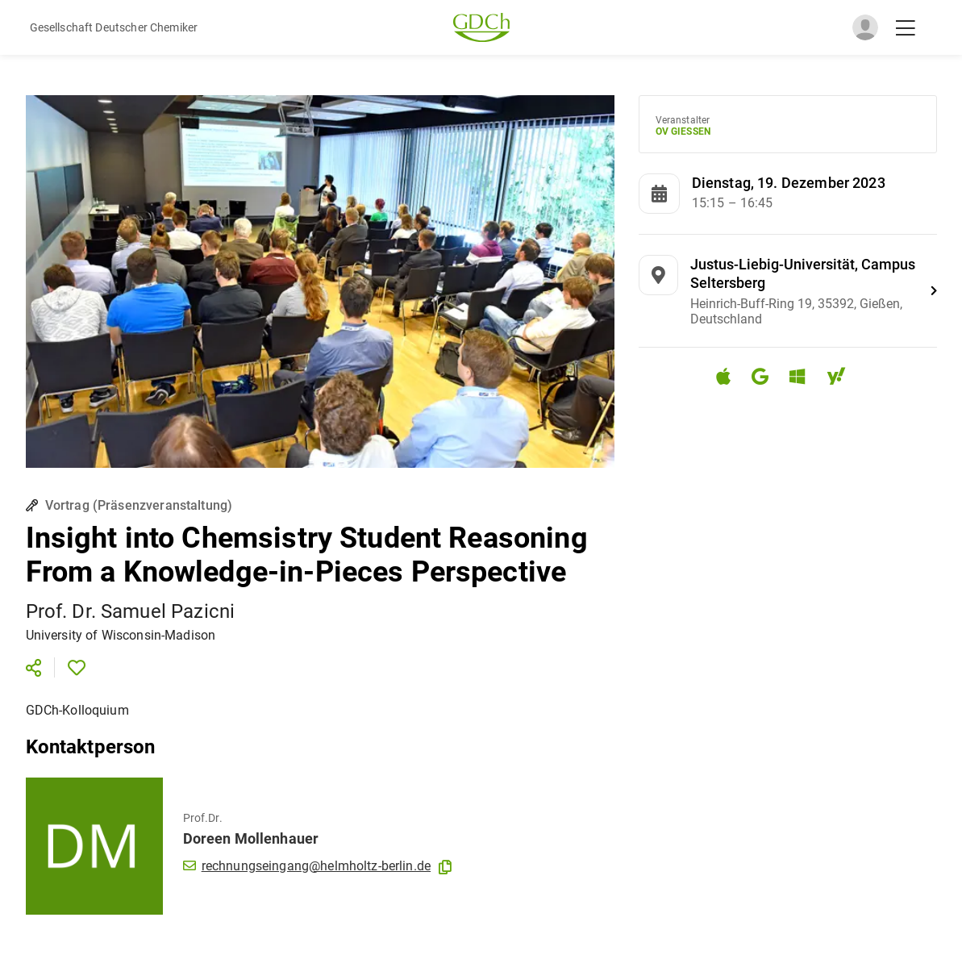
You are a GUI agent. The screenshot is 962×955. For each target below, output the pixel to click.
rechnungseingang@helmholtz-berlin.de (307, 866)
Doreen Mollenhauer (251, 838)
